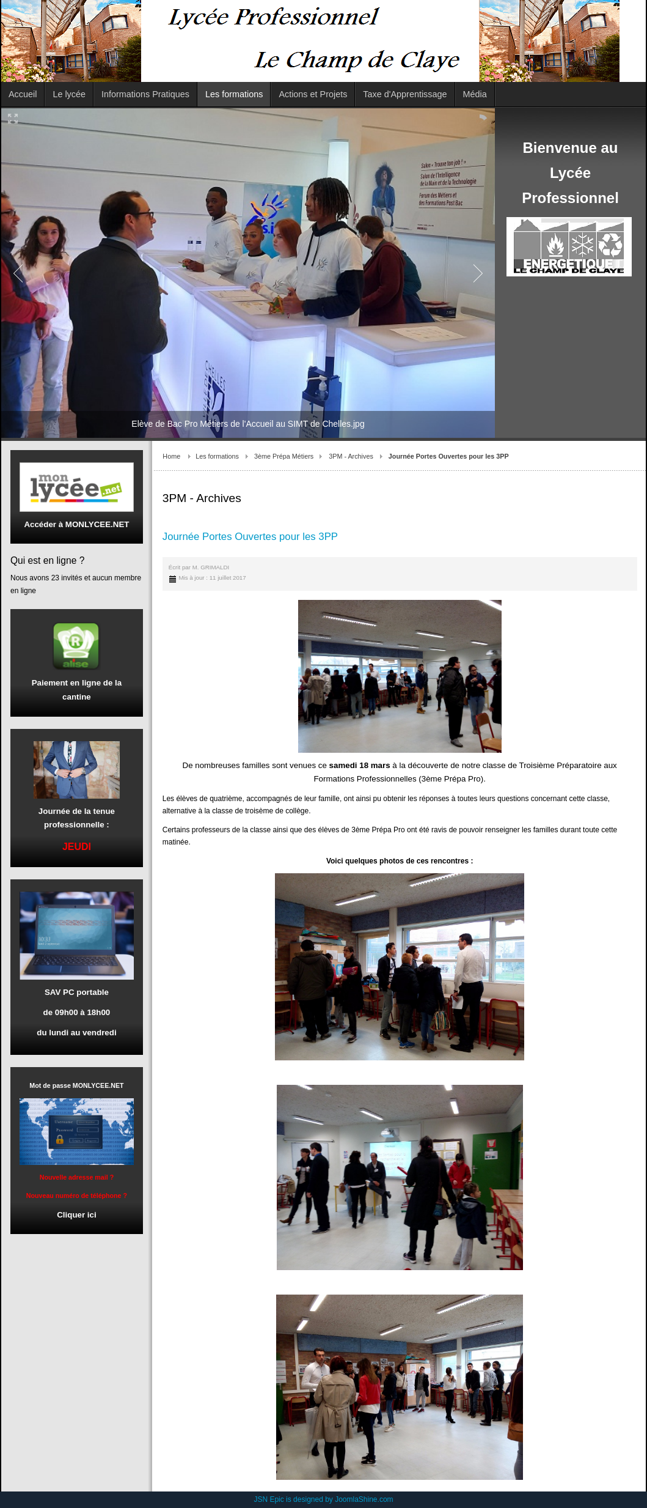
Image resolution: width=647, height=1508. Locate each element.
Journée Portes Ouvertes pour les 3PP (250, 536)
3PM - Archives (351, 456)
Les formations (217, 456)
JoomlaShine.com (364, 1499)
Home (171, 456)
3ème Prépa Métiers (283, 456)
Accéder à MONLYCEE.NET (76, 524)
